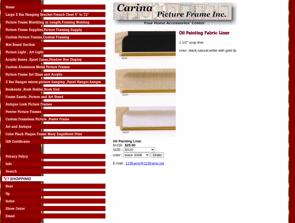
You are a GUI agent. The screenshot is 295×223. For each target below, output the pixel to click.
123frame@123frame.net (145, 163)
